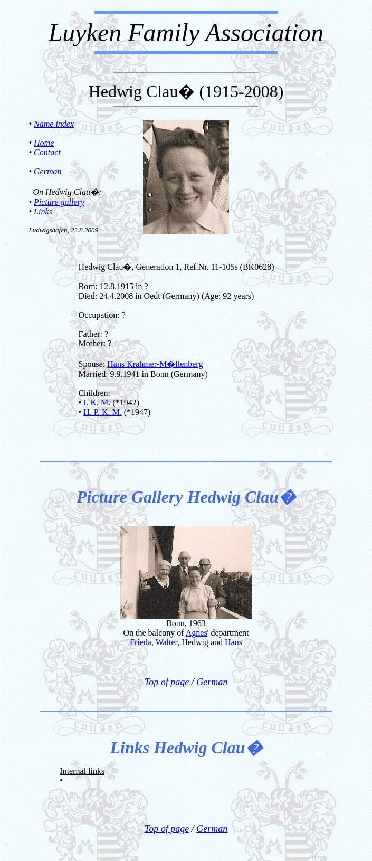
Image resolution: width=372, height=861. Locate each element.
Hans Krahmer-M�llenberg (155, 363)
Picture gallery (59, 201)
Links (43, 211)
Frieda (140, 642)
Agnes (196, 632)
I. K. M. (96, 402)
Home (44, 142)
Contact (47, 152)
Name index (54, 123)
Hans (233, 642)
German (47, 171)
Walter (167, 642)
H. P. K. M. (102, 412)
